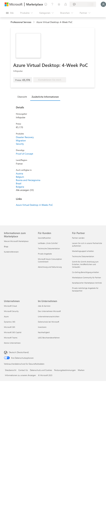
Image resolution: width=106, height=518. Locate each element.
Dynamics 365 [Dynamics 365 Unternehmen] (9, 322)
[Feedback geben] (45, 4)
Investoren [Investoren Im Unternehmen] (42, 327)
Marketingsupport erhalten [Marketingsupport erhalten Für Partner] (83, 251)
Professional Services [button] (21, 22)
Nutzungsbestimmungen (65, 370)
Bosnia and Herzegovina (28, 180)
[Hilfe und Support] (52, 4)
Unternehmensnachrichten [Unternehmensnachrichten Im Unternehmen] (48, 316)
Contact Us (23, 370)
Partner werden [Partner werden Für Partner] (78, 238)
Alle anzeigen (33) (25, 190)
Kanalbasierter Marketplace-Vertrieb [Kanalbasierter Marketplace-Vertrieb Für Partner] (87, 283)
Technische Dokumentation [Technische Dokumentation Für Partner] (83, 256)
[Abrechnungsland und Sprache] (83, 4)
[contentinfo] (34, 22)
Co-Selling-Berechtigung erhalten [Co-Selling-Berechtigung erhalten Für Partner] (85, 272)
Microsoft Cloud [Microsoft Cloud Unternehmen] (10, 306)
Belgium (20, 176)
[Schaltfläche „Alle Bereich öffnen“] (10, 13)
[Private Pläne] (65, 4)
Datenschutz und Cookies (41, 370)
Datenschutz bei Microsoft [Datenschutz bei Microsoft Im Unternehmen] (48, 322)
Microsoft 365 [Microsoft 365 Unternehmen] (9, 327)
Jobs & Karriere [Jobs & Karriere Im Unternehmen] (44, 306)
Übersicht (22, 96)
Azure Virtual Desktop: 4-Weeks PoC (34, 204)
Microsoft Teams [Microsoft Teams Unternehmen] (10, 337)
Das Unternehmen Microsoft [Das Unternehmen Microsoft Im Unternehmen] (49, 311)
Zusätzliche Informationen (45, 96)
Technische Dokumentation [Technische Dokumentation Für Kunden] (49, 248)
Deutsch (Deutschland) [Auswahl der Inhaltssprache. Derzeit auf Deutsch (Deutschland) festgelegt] (19, 352)
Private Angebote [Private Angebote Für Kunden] (45, 253)
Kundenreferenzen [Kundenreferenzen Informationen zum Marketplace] (11, 251)
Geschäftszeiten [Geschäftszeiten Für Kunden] (44, 238)
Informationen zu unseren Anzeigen (20, 375)
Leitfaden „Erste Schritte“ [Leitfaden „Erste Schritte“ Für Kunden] (48, 243)
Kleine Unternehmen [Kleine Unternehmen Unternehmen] (12, 343)
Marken (81, 370)
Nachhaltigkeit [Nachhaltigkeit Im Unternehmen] (44, 332)
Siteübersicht (10, 370)
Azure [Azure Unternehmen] (6, 316)
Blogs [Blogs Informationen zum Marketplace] (6, 246)
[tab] (23, 96)
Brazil (18, 183)
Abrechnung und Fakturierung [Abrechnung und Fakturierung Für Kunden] (50, 267)
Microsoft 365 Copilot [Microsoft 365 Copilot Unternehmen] (12, 332)
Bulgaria (20, 186)
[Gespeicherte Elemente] (59, 4)
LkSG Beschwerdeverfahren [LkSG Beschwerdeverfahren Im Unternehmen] (49, 337)
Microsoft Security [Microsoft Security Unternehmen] (11, 311)
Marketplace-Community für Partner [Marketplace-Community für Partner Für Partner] (86, 277)
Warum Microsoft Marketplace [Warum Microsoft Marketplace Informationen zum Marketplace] (16, 241)
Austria (19, 173)
